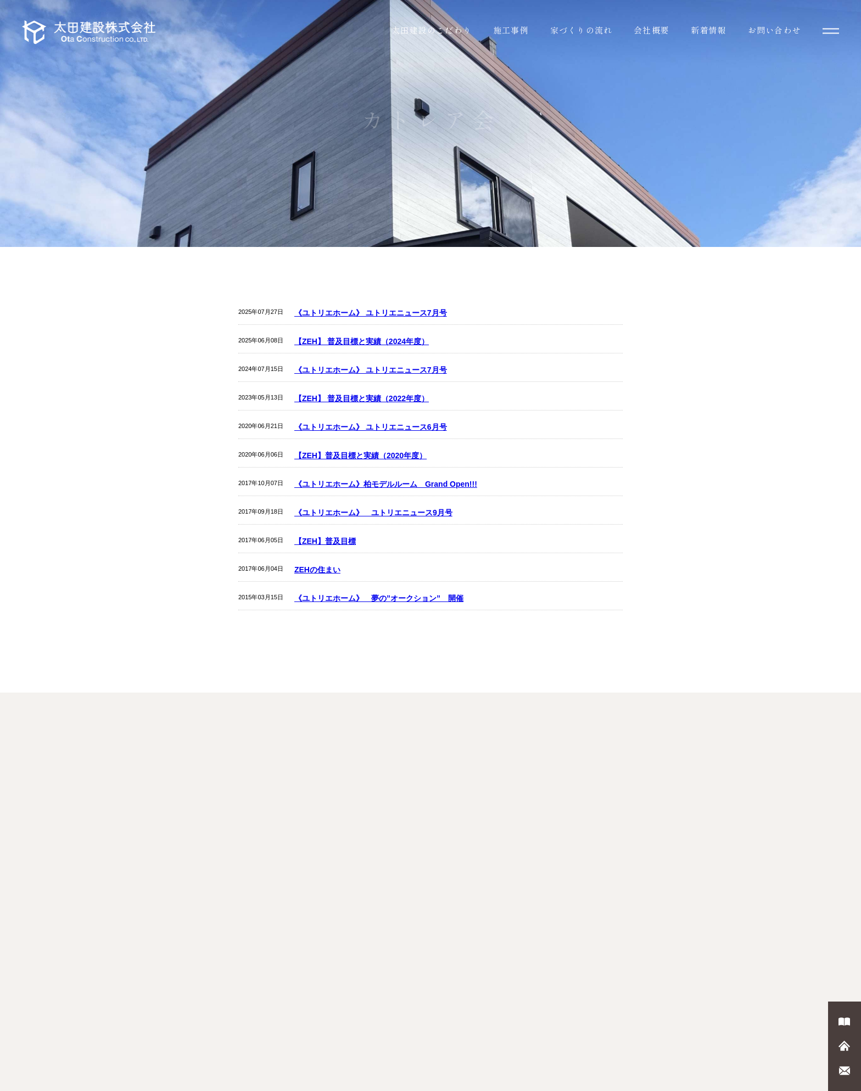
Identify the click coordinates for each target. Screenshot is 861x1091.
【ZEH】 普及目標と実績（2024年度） (361, 341)
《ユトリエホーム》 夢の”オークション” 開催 (378, 598)
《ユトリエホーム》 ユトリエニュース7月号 (370, 312)
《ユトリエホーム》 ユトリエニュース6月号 (370, 427)
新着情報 (708, 30)
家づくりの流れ (581, 30)
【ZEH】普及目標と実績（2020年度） (360, 455)
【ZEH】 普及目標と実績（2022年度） (361, 398)
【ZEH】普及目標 (325, 541)
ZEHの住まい (317, 569)
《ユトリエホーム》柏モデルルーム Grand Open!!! (385, 484)
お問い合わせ (774, 30)
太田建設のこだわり (432, 30)
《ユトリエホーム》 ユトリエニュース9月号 (373, 512)
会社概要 (651, 30)
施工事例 (511, 30)
